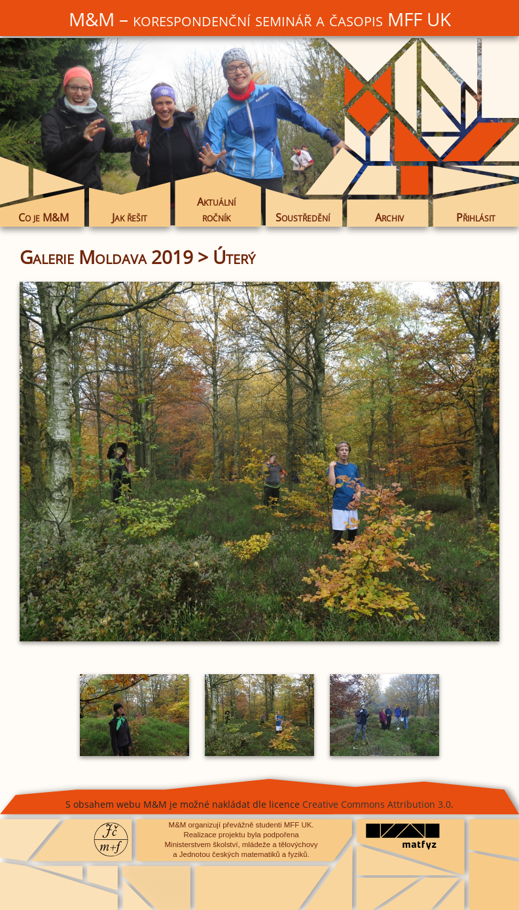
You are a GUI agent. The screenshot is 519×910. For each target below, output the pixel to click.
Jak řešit (129, 217)
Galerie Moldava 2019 (106, 256)
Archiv (389, 217)
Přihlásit (475, 217)
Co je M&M (43, 217)
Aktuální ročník (216, 209)
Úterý (234, 256)
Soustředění (303, 217)
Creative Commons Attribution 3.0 (376, 804)
